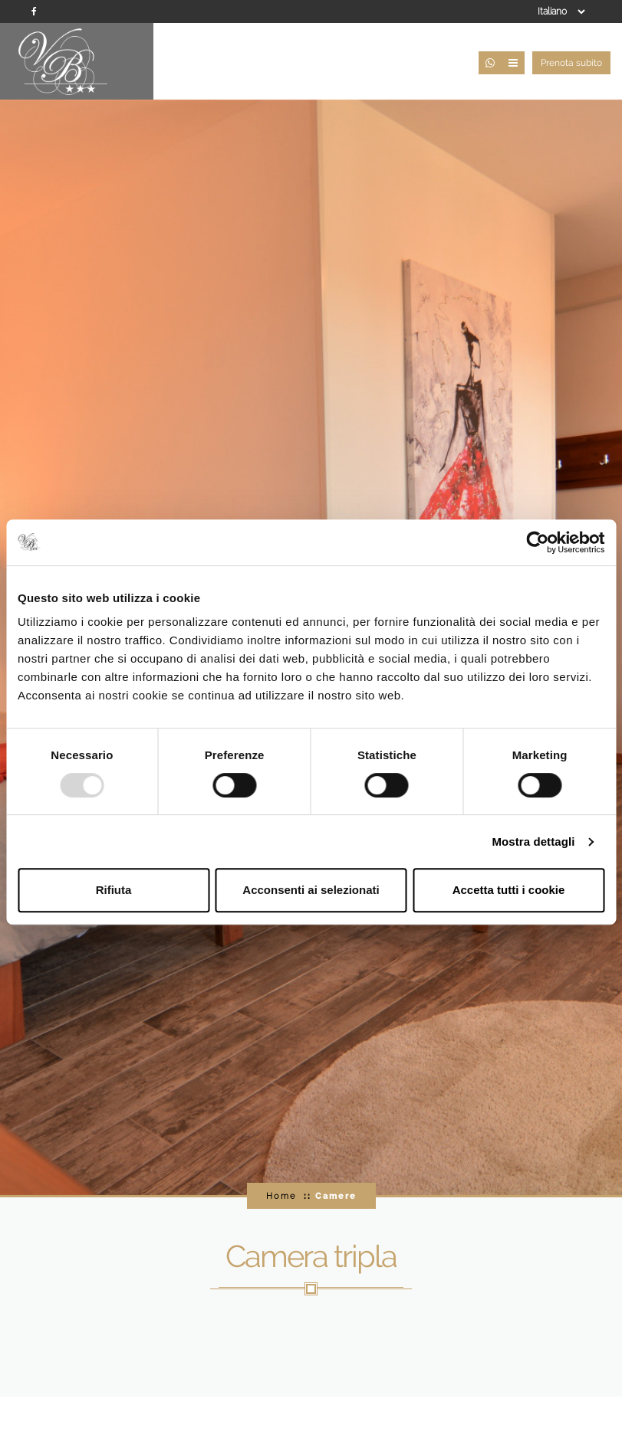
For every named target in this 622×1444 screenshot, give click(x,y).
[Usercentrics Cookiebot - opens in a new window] (537, 542)
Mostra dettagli (533, 841)
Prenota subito (571, 62)
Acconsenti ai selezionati (310, 889)
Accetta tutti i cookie (509, 889)
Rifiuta (114, 889)
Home (281, 1195)
